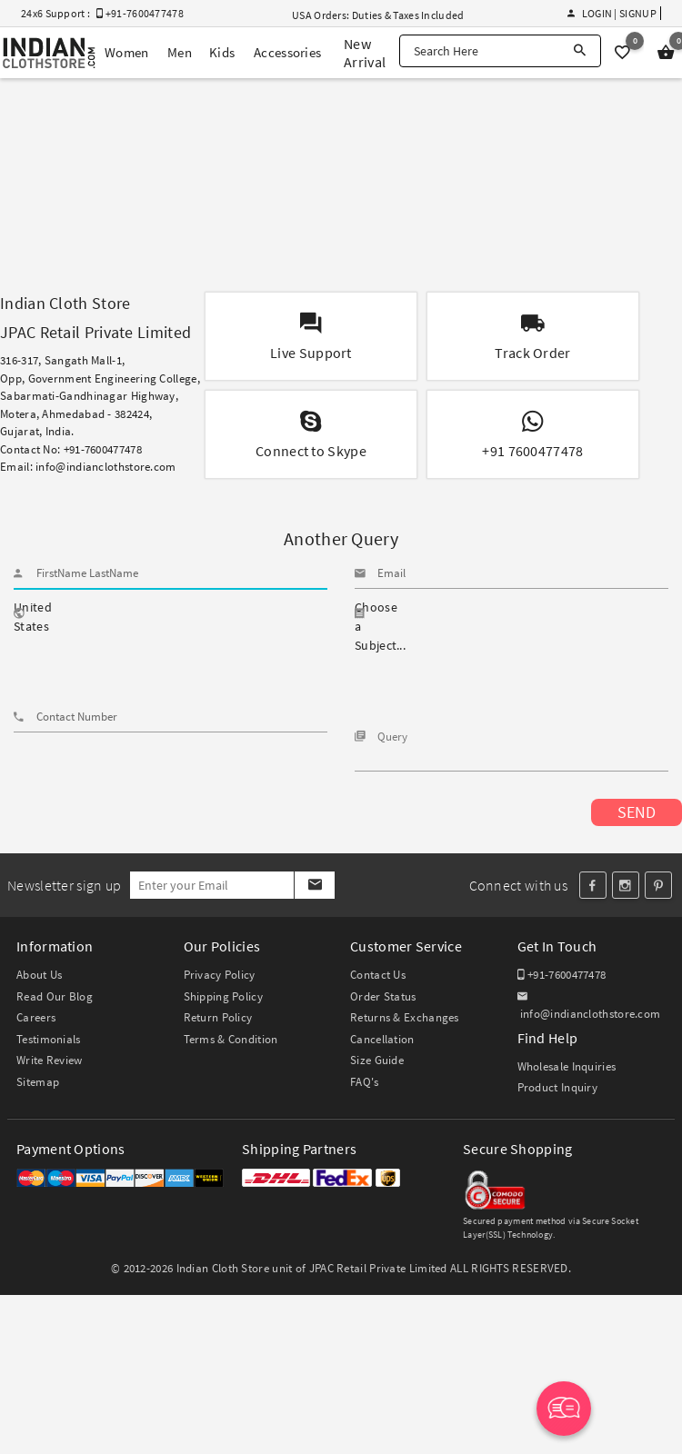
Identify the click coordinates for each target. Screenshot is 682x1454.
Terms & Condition (231, 1039)
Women (127, 52)
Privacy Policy (220, 974)
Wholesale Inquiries (567, 1066)
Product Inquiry (557, 1087)
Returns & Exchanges (404, 1017)
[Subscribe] (314, 885)
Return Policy (218, 1017)
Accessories (287, 52)
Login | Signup (612, 13)
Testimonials (48, 1039)
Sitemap (37, 1082)
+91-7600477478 (562, 974)
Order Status (383, 996)
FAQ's (364, 1082)
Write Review (49, 1060)
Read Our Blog (54, 996)
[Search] (579, 50)
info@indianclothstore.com (105, 466)
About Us (39, 974)
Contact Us (378, 974)
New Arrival (365, 53)
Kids (222, 52)
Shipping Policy (224, 996)
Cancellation (382, 1039)
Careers (35, 1017)
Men (179, 52)
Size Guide (377, 1060)
